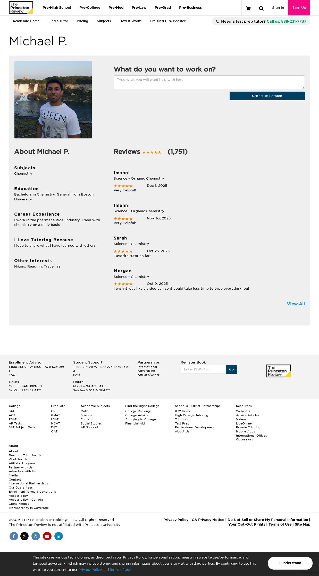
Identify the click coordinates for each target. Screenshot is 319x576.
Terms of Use (120, 570)
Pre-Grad (163, 8)
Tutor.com (182, 419)
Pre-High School (57, 8)
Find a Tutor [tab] (58, 21)
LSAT (54, 419)
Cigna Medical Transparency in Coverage (29, 506)
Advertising (146, 371)
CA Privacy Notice (208, 520)
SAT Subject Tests (22, 427)
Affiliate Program (22, 463)
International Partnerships (28, 483)
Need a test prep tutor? (261, 21)
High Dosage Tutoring (191, 415)
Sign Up (299, 8)
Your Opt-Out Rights (246, 524)
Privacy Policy (90, 570)
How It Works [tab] (130, 21)
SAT (11, 411)
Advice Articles (247, 415)
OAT (54, 431)
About (13, 451)
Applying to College (140, 419)
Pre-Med (115, 8)
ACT (12, 415)
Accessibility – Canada (26, 499)
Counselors (244, 439)
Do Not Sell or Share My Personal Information (268, 520)
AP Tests (15, 423)
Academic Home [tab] (26, 21)
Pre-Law (139, 8)
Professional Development (195, 427)
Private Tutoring (248, 427)
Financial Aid (135, 423)
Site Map (302, 524)
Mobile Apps (245, 431)
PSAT (12, 419)
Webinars (243, 411)
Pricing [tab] (82, 21)
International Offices (251, 435)
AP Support (89, 427)
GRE (54, 411)
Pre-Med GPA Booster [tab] (168, 21)
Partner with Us (20, 467)
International (147, 367)
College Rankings (138, 411)
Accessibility (18, 496)
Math (84, 411)
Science (86, 415)
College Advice (136, 415)
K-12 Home (183, 411)
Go (231, 369)
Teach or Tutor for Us (25, 455)
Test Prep (182, 423)
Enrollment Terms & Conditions (32, 491)
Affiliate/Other (149, 375)
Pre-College (89, 8)
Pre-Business (190, 8)
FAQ (12, 375)
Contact (15, 479)
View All (296, 304)
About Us (182, 431)
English (86, 419)
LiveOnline (244, 423)
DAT (54, 427)
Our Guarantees (21, 487)
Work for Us (18, 459)
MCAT (55, 423)
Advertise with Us (22, 471)
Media (13, 475)
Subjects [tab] (104, 21)
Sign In (278, 8)
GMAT (55, 415)
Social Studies (91, 423)
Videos (241, 419)
